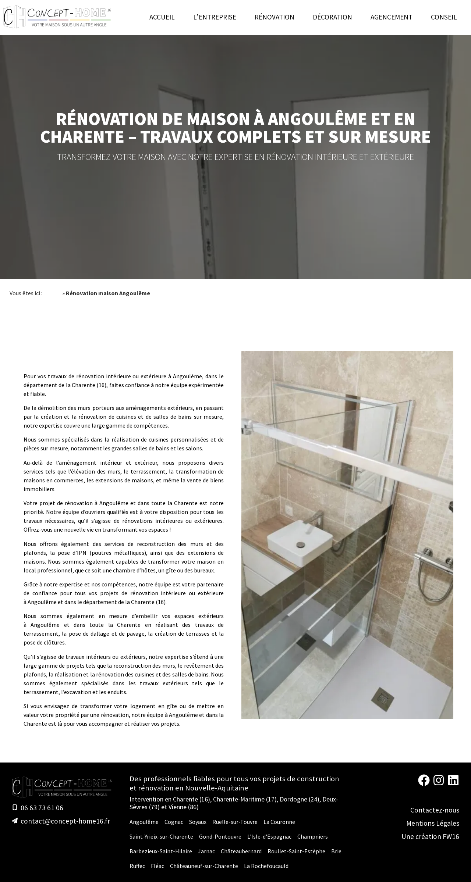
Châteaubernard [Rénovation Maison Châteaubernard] (241, 851)
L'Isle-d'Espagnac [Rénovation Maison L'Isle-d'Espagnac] (269, 836)
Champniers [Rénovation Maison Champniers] (312, 836)
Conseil (444, 17)
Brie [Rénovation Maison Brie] (336, 851)
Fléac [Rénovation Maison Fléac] (157, 865)
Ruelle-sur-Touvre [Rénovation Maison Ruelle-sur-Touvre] (235, 821)
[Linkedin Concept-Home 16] (453, 783)
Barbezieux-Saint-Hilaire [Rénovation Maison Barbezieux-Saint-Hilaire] (161, 851)
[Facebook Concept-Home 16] (424, 783)
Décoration (332, 17)
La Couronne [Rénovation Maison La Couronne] (279, 821)
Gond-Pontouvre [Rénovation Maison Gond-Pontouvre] (220, 836)
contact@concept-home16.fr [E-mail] (65, 821)
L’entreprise (214, 17)
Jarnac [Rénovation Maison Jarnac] (206, 851)
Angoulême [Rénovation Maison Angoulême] (144, 821)
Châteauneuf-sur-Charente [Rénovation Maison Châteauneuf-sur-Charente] (204, 865)
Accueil (162, 17)
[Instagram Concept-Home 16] (439, 783)
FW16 (451, 836)
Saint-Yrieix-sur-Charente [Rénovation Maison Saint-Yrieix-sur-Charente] (161, 836)
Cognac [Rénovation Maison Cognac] (173, 821)
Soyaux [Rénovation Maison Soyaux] (197, 821)
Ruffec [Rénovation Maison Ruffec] (137, 865)
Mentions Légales (432, 823)
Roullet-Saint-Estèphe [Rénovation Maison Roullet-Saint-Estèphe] (296, 851)
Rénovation (274, 17)
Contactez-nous (434, 810)
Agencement (391, 17)
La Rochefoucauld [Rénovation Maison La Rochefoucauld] (266, 865)
